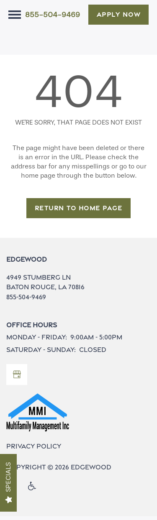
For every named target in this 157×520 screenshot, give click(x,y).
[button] (118, 15)
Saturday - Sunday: (41, 353)
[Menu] (14, 14)
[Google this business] (16, 378)
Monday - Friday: (36, 341)
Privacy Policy (33, 450)
